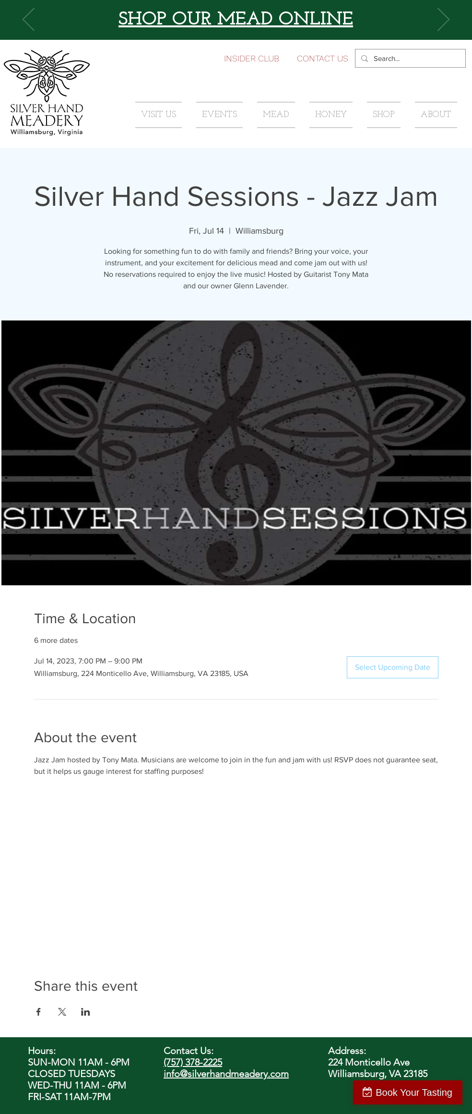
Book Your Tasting (414, 1092)
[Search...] (409, 58)
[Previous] (29, 20)
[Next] (443, 20)
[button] (322, 58)
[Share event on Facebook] (38, 1012)
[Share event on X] (62, 1012)
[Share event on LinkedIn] (85, 1012)
